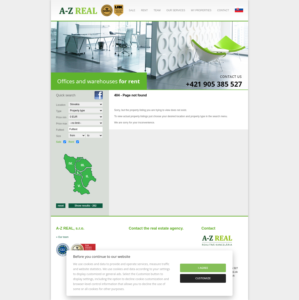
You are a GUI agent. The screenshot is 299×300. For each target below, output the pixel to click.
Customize (203, 278)
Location (60, 104)
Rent (144, 10)
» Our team (62, 237)
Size (58, 136)
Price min (61, 117)
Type (58, 111)
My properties (201, 10)
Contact (223, 10)
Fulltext (60, 129)
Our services (175, 10)
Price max (61, 123)
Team (157, 10)
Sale (132, 10)
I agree (203, 268)
